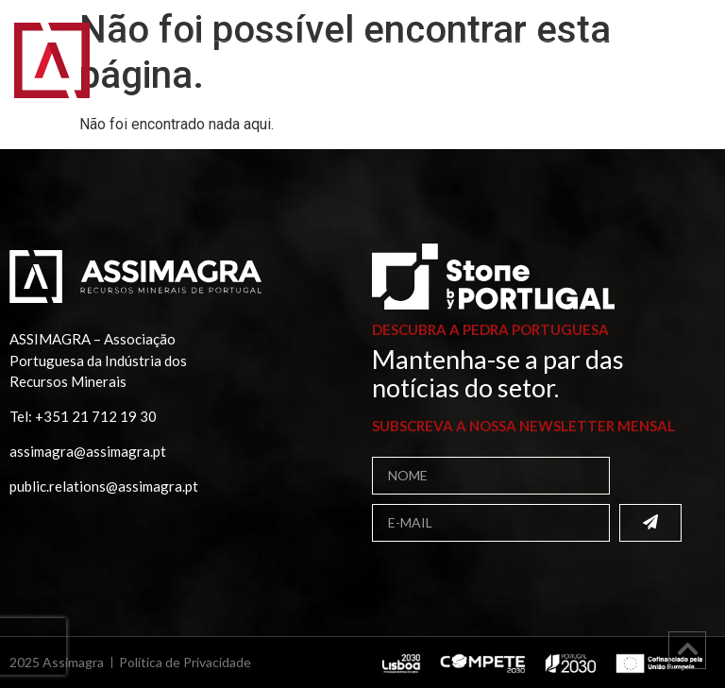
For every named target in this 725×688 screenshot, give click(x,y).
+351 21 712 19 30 (96, 416)
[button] (685, 73)
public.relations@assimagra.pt (103, 486)
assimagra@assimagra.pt (87, 451)
